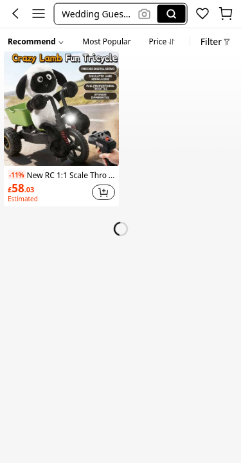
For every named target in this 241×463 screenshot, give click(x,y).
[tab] (106, 39)
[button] (98, 13)
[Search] (171, 14)
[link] (48, 192)
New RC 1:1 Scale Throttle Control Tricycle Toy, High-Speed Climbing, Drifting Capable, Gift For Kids (61, 174)
